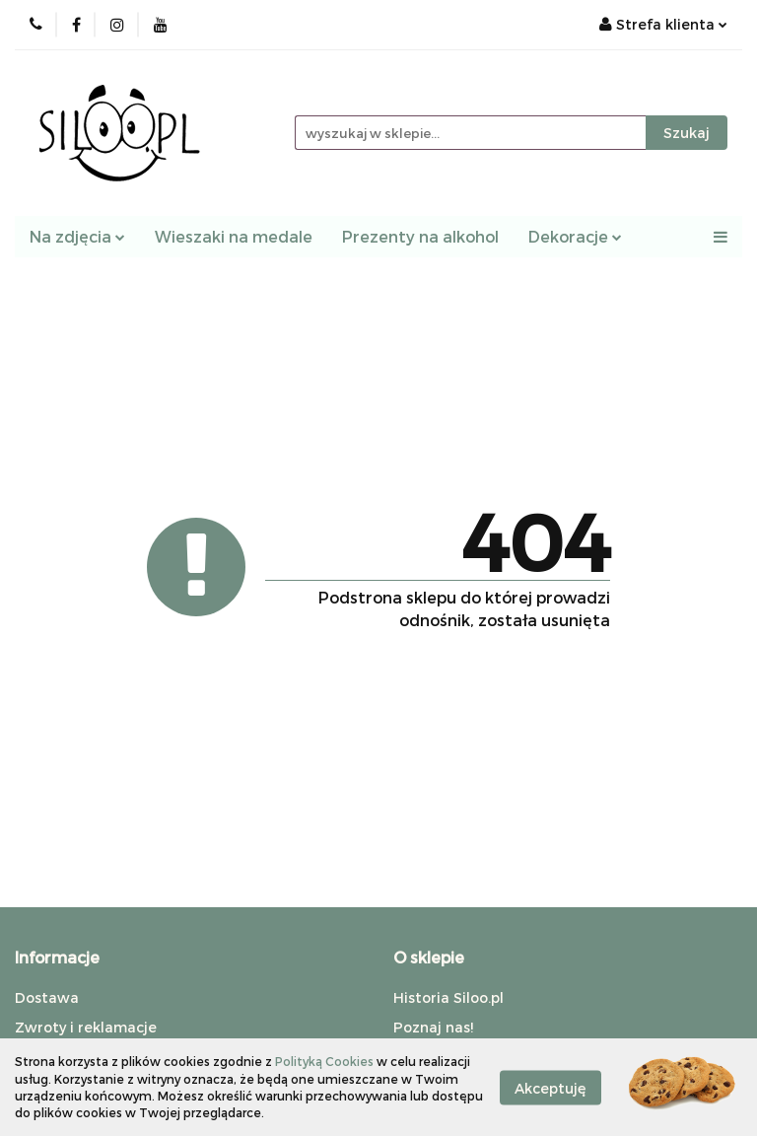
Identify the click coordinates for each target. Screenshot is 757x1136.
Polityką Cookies (324, 1061)
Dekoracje (575, 236)
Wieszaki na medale (233, 236)
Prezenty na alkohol (420, 236)
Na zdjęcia (77, 236)
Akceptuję (550, 1087)
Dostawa (47, 997)
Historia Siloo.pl (448, 997)
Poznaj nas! (433, 1027)
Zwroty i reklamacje (86, 1027)
